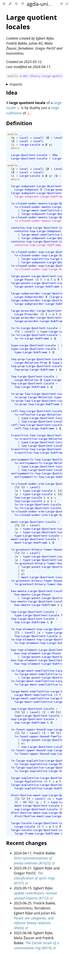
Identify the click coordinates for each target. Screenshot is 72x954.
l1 (18, 331)
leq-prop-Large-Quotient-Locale (37, 359)
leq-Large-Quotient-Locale (32, 376)
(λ (37, 279)
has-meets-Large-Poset (32, 594)
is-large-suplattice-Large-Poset (41, 764)
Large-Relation (26, 380)
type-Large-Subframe (30, 352)
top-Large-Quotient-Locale (32, 612)
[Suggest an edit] (67, 4)
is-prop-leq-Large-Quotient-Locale (39, 393)
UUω (55, 155)
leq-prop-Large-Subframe (34, 369)
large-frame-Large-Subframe (36, 833)
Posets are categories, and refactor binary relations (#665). (34, 923)
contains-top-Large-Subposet (37, 231)
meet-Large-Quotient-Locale (33, 522)
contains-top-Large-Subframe (37, 245)
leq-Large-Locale (28, 497)
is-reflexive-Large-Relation (37, 414)
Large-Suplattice (28, 781)
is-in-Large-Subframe (31, 338)
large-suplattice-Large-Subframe (41, 788)
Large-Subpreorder (29, 297)
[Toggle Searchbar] (16, 4)
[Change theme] (10, 4)
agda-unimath (44, 3)
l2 (23, 487)
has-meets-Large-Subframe (35, 605)
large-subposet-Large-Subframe (39, 196)
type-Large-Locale (55, 331)
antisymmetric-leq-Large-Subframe (42, 477)
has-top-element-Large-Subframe (40, 663)
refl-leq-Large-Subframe (34, 428)
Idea (11, 92)
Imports (16, 84)
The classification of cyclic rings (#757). (34, 878)
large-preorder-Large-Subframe (39, 321)
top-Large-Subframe (30, 622)
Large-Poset (23, 279)
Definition (19, 123)
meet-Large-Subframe (30, 542)
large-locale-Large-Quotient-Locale (40, 823)
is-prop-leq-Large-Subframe (36, 404)
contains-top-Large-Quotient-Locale (40, 227)
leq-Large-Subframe (30, 387)
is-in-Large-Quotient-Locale (34, 328)
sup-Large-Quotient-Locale (32, 708)
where (15, 148)
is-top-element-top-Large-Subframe (42, 643)
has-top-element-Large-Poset (37, 653)
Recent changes (26, 843)
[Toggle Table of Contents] (4, 4)
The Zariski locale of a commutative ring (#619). (36, 945)
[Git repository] (62, 4)
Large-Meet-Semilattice (33, 695)
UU (52, 712)
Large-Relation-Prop (30, 362)
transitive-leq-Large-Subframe (39, 452)
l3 (28, 798)
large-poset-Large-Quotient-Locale (39, 276)
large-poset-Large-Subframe (36, 286)
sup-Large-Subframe (30, 722)
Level (24, 137)
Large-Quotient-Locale (29, 155)
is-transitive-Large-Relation (38, 438)
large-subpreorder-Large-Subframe (42, 304)
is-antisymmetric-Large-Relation (41, 463)
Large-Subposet (26, 189)
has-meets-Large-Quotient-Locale (38, 591)
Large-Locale (30, 144)
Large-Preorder (26, 314)
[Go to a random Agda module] (22, 4)
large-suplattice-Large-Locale (46, 259)
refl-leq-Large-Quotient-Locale (37, 411)
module (12, 76)
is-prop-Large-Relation (33, 397)
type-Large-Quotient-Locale (33, 345)
